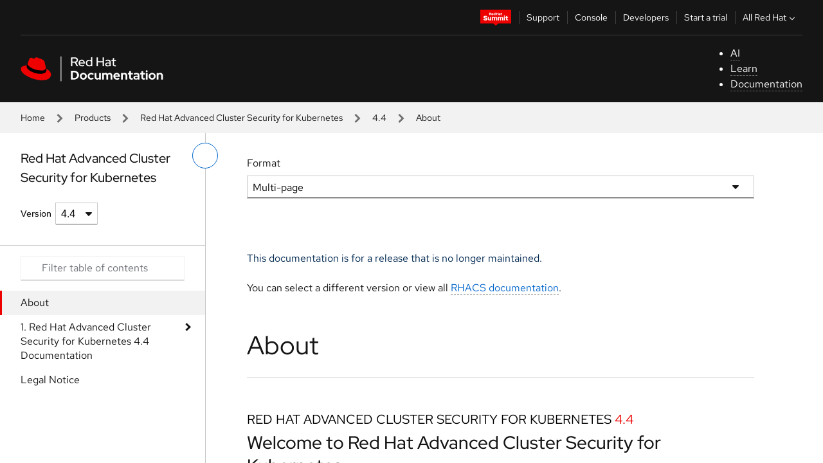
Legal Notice (50, 379)
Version (36, 213)
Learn (743, 68)
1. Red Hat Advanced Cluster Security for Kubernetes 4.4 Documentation (86, 341)
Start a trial (705, 17)
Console (591, 17)
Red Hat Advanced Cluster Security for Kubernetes (241, 117)
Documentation (766, 84)
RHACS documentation (505, 288)
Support (543, 17)
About (35, 302)
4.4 (379, 117)
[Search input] (103, 268)
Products (93, 117)
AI (735, 53)
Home (33, 117)
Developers (646, 17)
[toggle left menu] (205, 155)
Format (263, 163)
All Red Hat (770, 17)
